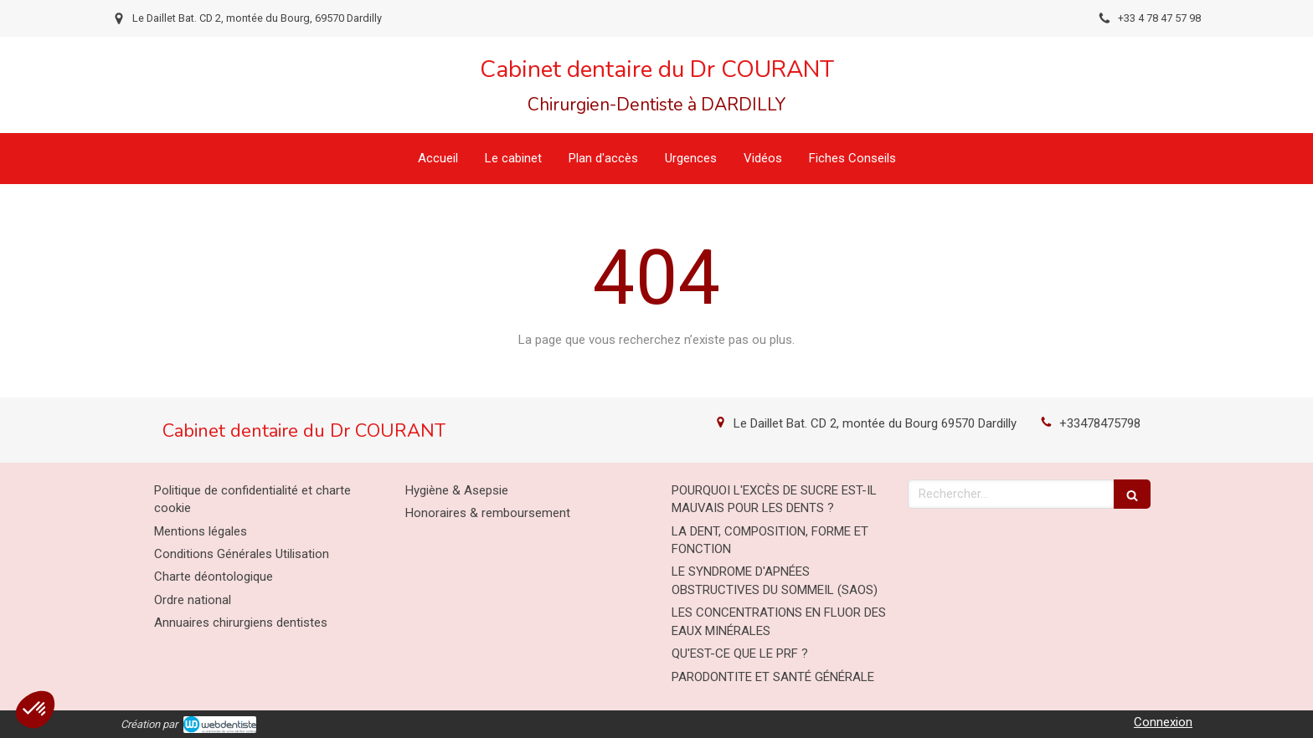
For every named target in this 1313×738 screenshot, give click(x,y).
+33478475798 (1100, 423)
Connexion (1163, 722)
